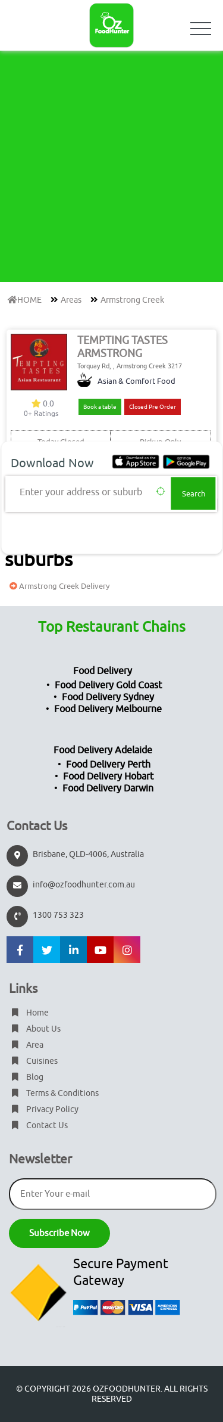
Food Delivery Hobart (108, 777)
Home (29, 1013)
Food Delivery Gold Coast (108, 685)
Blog (26, 1077)
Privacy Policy (43, 1109)
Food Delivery (102, 671)
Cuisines (33, 1061)
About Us (35, 1029)
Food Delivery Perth (108, 765)
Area (26, 1045)
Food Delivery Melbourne (108, 709)
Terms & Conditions (54, 1093)
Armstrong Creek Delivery (58, 586)
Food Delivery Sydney (108, 697)
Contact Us (38, 1125)
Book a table (100, 407)
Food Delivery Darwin (107, 788)
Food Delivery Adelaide (103, 750)
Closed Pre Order (152, 407)
